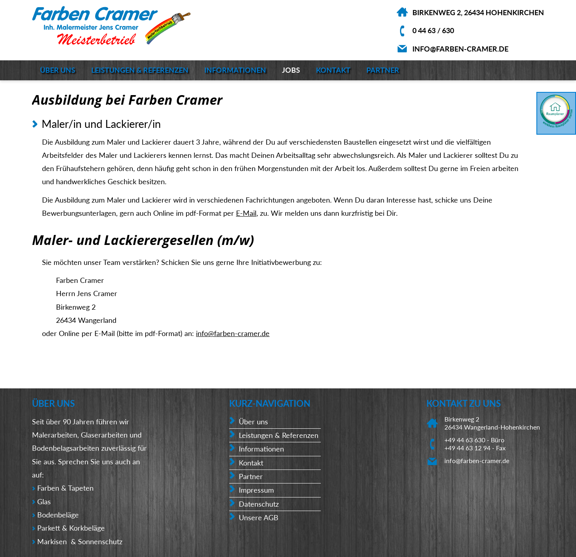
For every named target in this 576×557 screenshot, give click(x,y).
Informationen (235, 70)
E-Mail (246, 213)
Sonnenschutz (100, 541)
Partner (382, 70)
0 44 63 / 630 (433, 30)
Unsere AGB (258, 517)
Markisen (53, 541)
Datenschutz (259, 503)
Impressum (256, 489)
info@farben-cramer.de (460, 48)
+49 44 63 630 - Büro (474, 440)
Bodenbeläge (59, 514)
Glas (44, 501)
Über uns (57, 70)
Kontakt (333, 70)
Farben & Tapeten (65, 487)
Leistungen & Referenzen (139, 70)
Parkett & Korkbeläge (71, 527)
